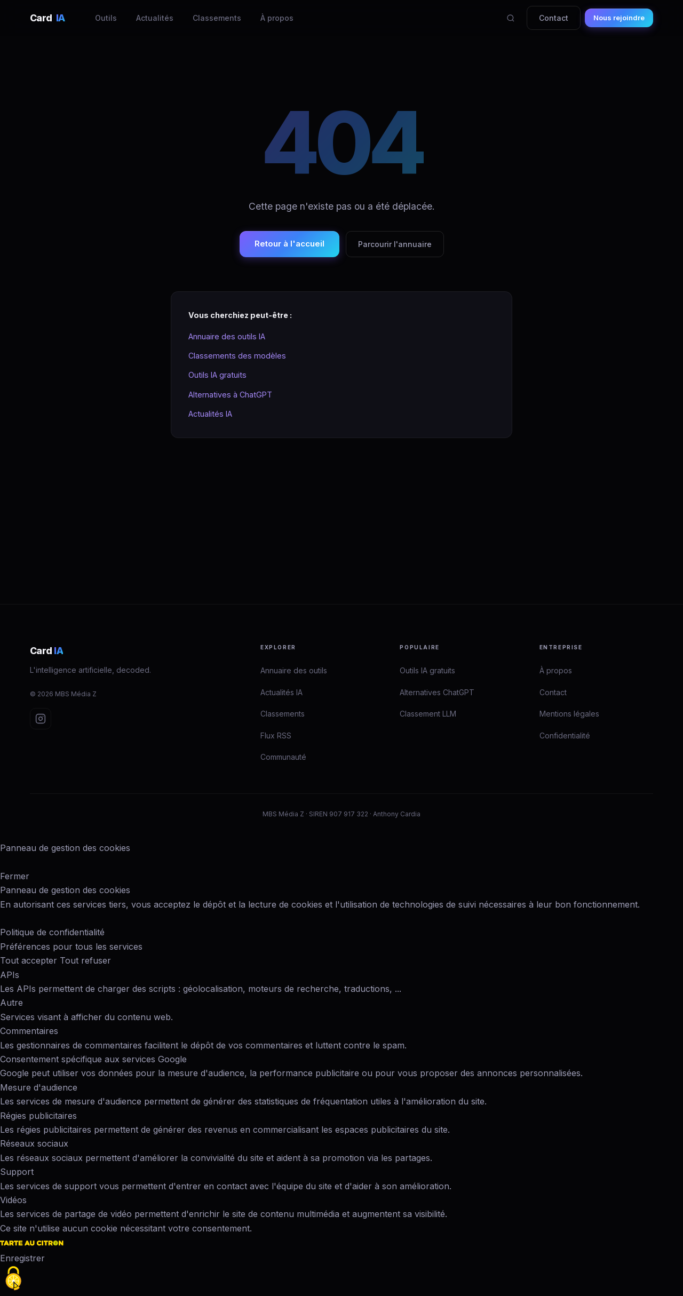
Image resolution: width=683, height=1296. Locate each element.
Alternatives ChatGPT (437, 692)
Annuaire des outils (293, 670)
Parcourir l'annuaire (395, 244)
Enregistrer (22, 1258)
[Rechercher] (510, 18)
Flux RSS (275, 735)
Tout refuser (85, 960)
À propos (276, 17)
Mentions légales (569, 713)
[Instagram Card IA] (40, 718)
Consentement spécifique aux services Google (93, 1059)
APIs (9, 974)
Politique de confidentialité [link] (52, 932)
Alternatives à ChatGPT (230, 394)
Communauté (283, 756)
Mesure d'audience (38, 1087)
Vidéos (13, 1200)
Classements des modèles (237, 355)
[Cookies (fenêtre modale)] (13, 1278)
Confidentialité (564, 735)
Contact (553, 17)
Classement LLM (428, 713)
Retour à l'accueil (289, 243)
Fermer (14, 876)
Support (17, 1171)
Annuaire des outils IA (226, 336)
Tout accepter (28, 960)
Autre (11, 1002)
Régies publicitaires (38, 1115)
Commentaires (29, 1030)
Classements (217, 17)
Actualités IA (210, 413)
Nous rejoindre (619, 17)
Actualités (154, 17)
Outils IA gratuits (217, 374)
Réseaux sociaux (34, 1143)
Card (47, 18)
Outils (106, 17)
